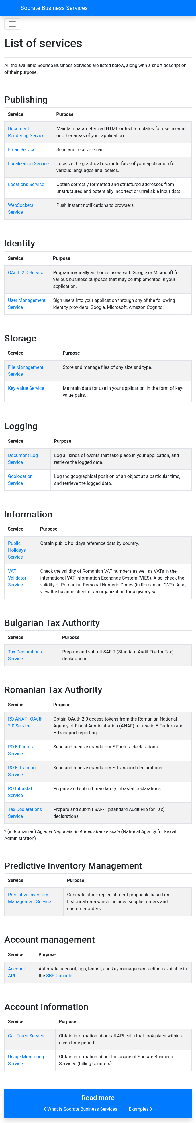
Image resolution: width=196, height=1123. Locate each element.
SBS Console (59, 975)
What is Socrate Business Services (79, 1109)
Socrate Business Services (54, 8)
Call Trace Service (26, 1036)
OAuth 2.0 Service (26, 272)
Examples (141, 1109)
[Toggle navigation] (12, 24)
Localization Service (28, 163)
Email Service (22, 149)
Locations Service (26, 184)
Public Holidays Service (17, 550)
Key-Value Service (26, 388)
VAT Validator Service (17, 578)
